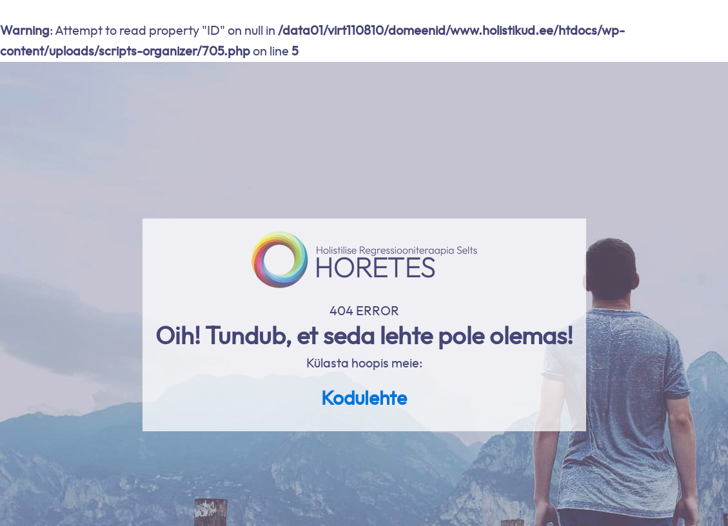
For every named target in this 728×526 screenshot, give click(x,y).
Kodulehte (364, 399)
